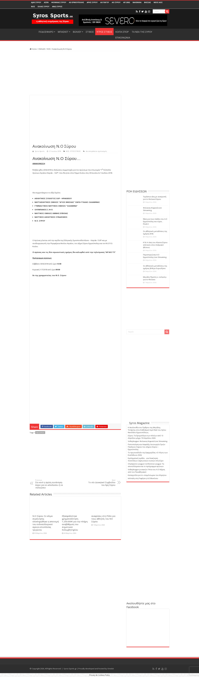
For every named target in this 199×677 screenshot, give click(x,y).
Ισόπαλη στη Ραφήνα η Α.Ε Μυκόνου (143, 478)
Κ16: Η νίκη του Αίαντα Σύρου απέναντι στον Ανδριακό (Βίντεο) (155, 245)
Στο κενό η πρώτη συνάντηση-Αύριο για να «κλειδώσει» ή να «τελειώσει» (49, 484)
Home (33, 49)
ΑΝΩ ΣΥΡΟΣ (57, 6)
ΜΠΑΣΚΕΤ (63, 31)
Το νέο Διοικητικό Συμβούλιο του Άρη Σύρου (101, 482)
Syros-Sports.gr (70, 668)
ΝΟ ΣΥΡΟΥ (40, 433)
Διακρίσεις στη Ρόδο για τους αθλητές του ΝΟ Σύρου (103, 519)
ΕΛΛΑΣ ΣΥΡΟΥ (43, 6)
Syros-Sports (39, 151)
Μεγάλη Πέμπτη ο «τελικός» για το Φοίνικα (155, 278)
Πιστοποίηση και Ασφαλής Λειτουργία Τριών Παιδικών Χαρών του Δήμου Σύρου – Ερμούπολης (146, 447)
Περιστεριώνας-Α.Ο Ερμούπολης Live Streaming (154, 255)
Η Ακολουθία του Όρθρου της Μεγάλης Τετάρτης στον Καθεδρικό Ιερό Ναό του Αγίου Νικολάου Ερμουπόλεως (147, 430)
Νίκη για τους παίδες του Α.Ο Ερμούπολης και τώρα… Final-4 (155, 221)
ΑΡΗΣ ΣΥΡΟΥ (92, 2)
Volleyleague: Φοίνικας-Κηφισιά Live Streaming (147, 441)
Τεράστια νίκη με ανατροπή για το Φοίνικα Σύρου (154, 197)
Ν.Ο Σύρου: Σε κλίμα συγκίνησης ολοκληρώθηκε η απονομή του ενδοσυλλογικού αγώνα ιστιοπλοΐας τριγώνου (45, 523)
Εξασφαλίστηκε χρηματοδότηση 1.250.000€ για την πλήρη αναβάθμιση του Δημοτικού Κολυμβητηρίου (75, 523)
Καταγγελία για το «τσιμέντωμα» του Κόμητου (147, 475)
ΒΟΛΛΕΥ (77, 31)
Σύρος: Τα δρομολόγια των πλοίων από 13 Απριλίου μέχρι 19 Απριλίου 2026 (145, 436)
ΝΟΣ (33, 6)
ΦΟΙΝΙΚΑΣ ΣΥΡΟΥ (58, 2)
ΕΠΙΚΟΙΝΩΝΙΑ (122, 37)
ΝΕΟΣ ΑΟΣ (158, 2)
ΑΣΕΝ (46, 2)
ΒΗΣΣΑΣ (147, 2)
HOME (33, 31)
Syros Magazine (139, 423)
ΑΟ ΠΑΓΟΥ (104, 2)
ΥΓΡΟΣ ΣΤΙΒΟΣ (104, 31)
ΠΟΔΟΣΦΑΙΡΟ (46, 31)
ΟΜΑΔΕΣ (41, 49)
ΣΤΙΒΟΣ (90, 31)
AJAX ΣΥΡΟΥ (36, 2)
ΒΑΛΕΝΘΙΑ (137, 2)
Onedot (110, 668)
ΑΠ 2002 (126, 2)
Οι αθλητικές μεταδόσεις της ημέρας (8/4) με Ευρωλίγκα (155, 267)
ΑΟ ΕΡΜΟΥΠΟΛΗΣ (76, 2)
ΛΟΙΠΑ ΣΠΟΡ (122, 31)
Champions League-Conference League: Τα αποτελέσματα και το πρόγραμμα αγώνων (146, 465)
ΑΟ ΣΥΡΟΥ (116, 2)
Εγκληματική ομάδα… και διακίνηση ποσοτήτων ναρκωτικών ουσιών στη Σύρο (145, 459)
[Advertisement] (75, 73)
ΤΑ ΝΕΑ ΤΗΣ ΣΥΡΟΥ (142, 31)
